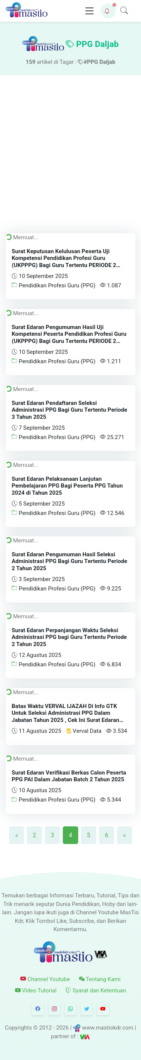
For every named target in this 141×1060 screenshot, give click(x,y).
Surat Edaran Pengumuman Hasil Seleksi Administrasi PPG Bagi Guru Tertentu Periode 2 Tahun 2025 (69, 561)
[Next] (124, 835)
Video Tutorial (36, 990)
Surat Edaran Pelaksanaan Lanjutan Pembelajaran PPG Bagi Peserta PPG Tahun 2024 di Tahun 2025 (67, 485)
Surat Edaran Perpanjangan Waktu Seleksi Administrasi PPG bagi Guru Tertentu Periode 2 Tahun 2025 (69, 637)
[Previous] (16, 835)
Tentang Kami (100, 978)
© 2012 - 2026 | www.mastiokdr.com (83, 1027)
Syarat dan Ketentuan (95, 990)
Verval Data (84, 731)
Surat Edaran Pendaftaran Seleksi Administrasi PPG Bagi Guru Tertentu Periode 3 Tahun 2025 (69, 410)
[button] (108, 10)
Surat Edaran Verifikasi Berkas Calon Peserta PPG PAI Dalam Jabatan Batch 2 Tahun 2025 (69, 776)
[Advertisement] (70, 149)
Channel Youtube (45, 978)
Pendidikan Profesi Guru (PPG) (54, 285)
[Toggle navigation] (89, 11)
